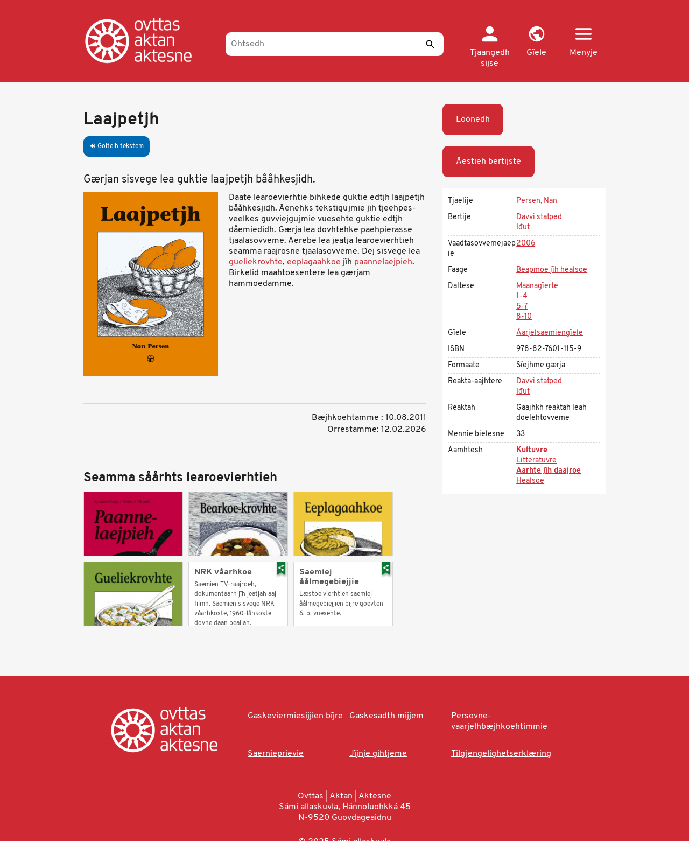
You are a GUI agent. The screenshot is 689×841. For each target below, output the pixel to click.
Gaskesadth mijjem (386, 716)
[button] (536, 42)
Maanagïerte (537, 286)
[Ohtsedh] (335, 44)
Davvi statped (539, 217)
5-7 (522, 307)
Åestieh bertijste (488, 161)
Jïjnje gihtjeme (378, 753)
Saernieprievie (276, 753)
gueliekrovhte (256, 262)
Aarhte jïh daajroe (548, 471)
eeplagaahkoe (314, 262)
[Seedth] (430, 44)
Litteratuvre (536, 460)
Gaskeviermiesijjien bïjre (295, 716)
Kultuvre (531, 450)
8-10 (524, 317)
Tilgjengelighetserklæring (501, 753)
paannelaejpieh (383, 262)
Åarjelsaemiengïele (549, 333)
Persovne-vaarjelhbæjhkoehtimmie (499, 721)
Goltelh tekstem (116, 146)
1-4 (522, 296)
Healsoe (530, 481)
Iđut (523, 227)
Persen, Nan (536, 201)
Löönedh (473, 119)
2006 (525, 244)
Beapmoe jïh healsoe (551, 270)
